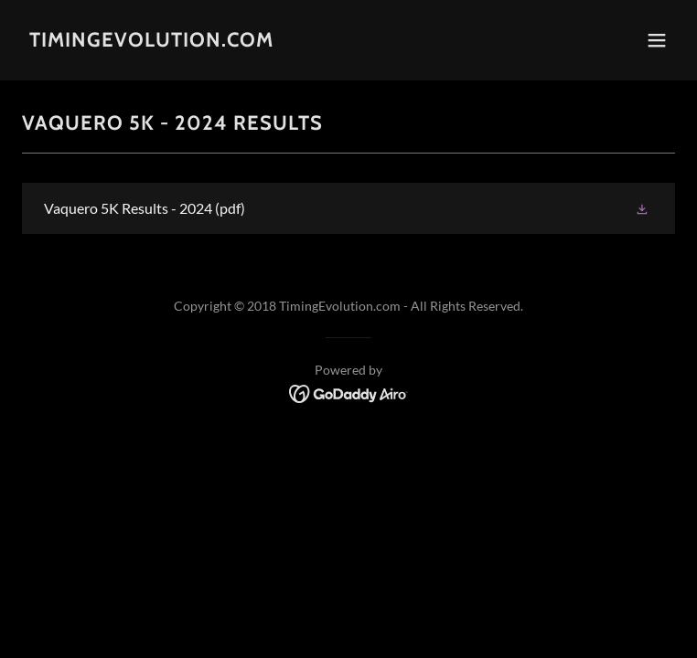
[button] (656, 40)
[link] (151, 40)
